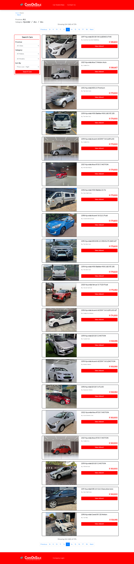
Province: (18, 42)
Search (17, 13)
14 (71, 29)
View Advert (99, 46)
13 (68, 29)
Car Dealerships (58, 5)
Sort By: (18, 63)
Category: (18, 50)
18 (87, 29)
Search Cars (27, 37)
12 (64, 29)
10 (57, 29)
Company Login (58, 558)
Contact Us (71, 5)
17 (83, 29)
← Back (18, 15)
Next (92, 29)
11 (60, 29)
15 (75, 29)
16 (79, 29)
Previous (43, 29)
